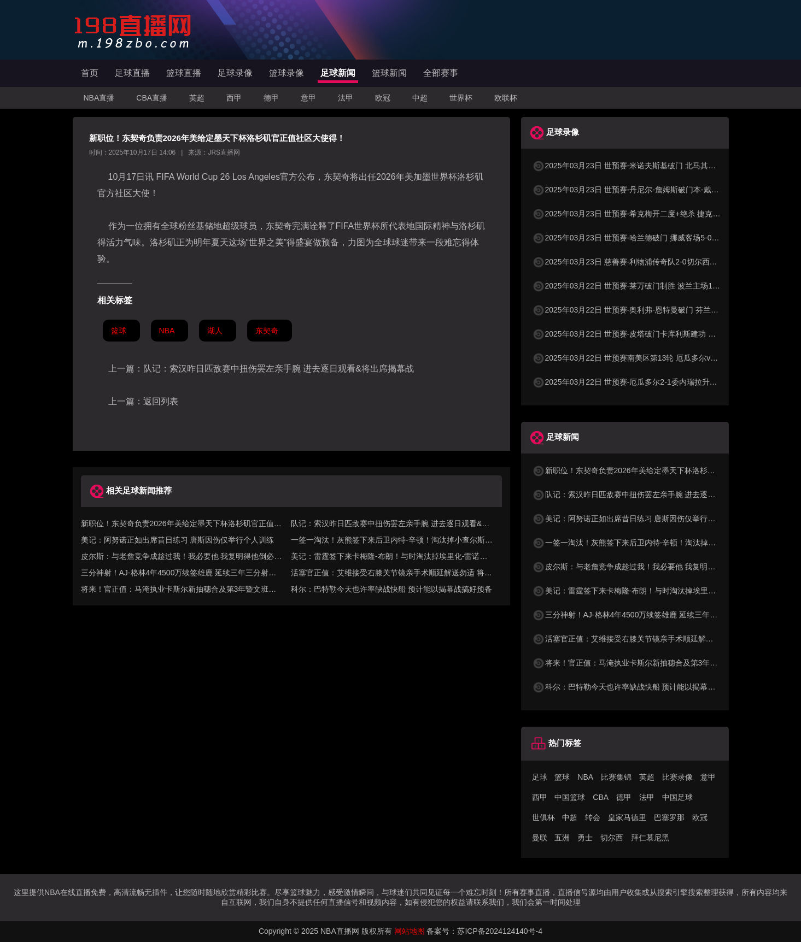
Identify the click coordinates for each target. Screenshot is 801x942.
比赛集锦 (616, 777)
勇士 (585, 837)
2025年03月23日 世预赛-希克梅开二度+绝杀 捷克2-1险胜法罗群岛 (651, 213)
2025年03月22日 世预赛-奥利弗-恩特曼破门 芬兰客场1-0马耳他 (646, 309)
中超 (420, 97)
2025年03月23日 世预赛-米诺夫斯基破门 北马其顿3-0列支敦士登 (648, 165)
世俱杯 (543, 817)
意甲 (308, 97)
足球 (539, 777)
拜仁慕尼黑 (650, 837)
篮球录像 (286, 73)
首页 (89, 73)
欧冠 (382, 97)
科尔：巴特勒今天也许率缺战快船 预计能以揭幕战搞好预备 (391, 589)
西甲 (234, 97)
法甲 (345, 97)
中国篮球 (569, 797)
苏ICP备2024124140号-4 (499, 931)
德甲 (271, 97)
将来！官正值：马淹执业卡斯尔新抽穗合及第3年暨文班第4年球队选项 (658, 662)
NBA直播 (99, 97)
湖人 (215, 330)
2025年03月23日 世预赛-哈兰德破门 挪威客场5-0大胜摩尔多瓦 (645, 237)
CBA (601, 797)
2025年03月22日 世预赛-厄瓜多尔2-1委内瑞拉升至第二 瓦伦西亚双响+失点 (666, 382)
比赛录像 (677, 777)
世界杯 (460, 97)
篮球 (118, 330)
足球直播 (132, 73)
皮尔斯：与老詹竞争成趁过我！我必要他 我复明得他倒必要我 (643, 566)
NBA (167, 330)
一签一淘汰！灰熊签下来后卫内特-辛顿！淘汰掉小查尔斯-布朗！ (648, 542)
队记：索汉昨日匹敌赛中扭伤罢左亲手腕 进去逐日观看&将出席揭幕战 (278, 368)
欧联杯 (505, 97)
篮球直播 (183, 73)
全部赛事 (440, 73)
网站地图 (409, 931)
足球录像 (235, 73)
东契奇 (337, 176)
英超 (196, 97)
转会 (592, 817)
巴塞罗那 (669, 817)
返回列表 (160, 401)
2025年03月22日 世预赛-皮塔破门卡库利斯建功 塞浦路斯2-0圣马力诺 (656, 333)
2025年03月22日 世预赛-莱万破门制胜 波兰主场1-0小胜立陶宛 (645, 285)
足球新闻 (337, 73)
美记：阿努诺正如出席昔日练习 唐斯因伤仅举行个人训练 (177, 539)
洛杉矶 (470, 176)
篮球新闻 (389, 73)
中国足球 (677, 797)
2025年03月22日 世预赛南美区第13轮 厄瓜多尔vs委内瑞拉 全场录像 (655, 358)
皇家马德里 (627, 817)
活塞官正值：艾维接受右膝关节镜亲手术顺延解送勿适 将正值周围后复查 (662, 638)
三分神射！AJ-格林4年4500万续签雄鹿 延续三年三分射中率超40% (651, 614)
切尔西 (611, 837)
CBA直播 (151, 97)
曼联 (539, 837)
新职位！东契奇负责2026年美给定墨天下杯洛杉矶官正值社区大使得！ (658, 470)
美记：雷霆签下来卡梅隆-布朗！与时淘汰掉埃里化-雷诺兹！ (640, 590)
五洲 (562, 837)
